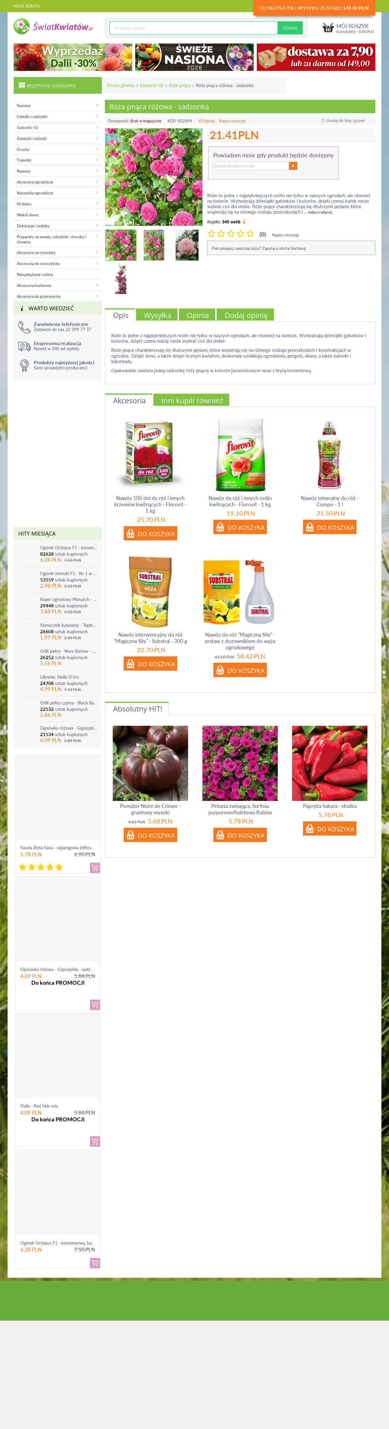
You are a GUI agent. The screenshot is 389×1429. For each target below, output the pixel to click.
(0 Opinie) (206, 120)
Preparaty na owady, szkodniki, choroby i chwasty (51, 239)
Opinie (198, 315)
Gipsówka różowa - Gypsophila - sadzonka (68, 728)
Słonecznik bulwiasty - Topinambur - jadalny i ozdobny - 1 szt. (68, 625)
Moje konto (27, 6)
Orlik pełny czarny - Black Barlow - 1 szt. (68, 702)
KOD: (172, 120)
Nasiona (23, 105)
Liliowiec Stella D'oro (59, 677)
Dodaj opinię (246, 315)
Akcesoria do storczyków (38, 263)
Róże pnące (180, 85)
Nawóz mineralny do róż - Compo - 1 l (330, 501)
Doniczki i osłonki (32, 138)
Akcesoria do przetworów (39, 296)
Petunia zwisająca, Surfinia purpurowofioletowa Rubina (240, 809)
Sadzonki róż (152, 85)
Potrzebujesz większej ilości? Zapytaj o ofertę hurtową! (259, 248)
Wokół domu (28, 214)
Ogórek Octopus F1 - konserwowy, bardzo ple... (64, 1243)
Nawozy (24, 171)
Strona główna (120, 85)
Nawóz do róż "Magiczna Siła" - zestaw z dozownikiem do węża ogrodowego (240, 641)
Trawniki (24, 160)
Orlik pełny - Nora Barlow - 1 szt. (68, 651)
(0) (263, 234)
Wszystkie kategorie (47, 85)
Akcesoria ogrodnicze (35, 182)
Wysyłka (157, 315)
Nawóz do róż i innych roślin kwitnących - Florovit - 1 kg (240, 501)
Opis (121, 315)
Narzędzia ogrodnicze (35, 192)
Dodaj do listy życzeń (343, 120)
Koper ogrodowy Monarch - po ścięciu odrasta (68, 599)
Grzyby (23, 149)
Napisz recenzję (232, 120)
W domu (24, 203)
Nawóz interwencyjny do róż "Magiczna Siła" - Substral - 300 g (150, 637)
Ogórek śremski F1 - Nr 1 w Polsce (68, 573)
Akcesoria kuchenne (34, 285)
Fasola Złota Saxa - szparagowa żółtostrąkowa (63, 847)
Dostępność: (118, 120)
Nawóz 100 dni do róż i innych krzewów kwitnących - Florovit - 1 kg (150, 504)
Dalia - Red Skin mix (39, 1106)
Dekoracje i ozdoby (33, 225)
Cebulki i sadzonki (32, 116)
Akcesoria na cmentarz (36, 252)
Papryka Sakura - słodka (329, 806)
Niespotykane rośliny (35, 274)
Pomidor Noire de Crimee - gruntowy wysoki (150, 809)
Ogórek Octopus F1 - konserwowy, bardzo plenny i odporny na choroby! (68, 547)
